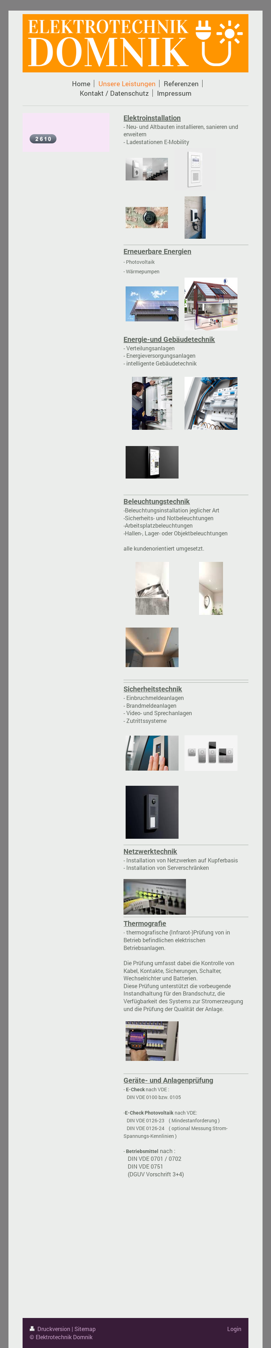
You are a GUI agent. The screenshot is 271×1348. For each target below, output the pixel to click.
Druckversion (51, 1328)
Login (234, 1328)
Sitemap (85, 1328)
